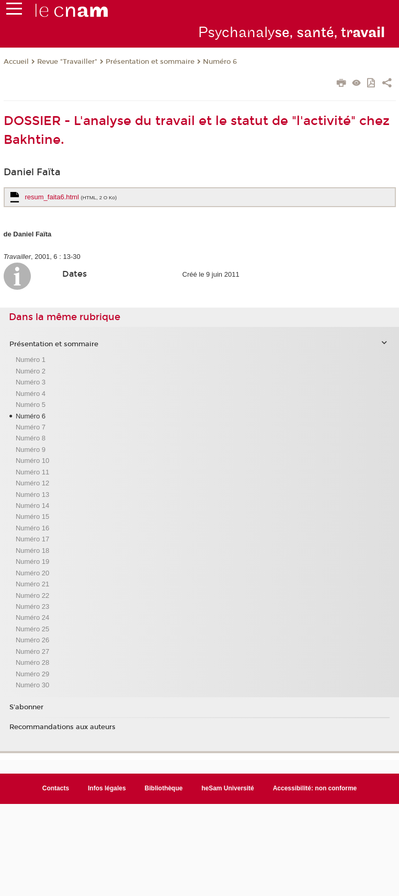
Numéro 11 (32, 472)
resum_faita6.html (71, 197)
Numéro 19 (32, 561)
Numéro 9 (30, 449)
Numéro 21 (32, 584)
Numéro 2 (30, 371)
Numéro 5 (30, 405)
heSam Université (227, 788)
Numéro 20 (32, 573)
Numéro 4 (30, 394)
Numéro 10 (32, 460)
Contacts (55, 788)
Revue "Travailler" (67, 62)
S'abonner (26, 707)
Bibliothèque (164, 788)
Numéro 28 (32, 662)
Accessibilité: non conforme (315, 788)
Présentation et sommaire (150, 62)
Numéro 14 (32, 505)
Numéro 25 (32, 629)
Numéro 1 (30, 360)
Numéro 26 (32, 640)
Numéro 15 (32, 516)
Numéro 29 (32, 674)
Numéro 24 (32, 617)
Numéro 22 (32, 595)
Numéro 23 (32, 606)
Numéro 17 (32, 539)
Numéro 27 (32, 651)
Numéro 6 (220, 62)
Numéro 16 (32, 528)
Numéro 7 (30, 427)
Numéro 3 (30, 382)
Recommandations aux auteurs (62, 727)
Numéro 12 (32, 483)
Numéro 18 (32, 550)
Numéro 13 (32, 494)
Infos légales (107, 788)
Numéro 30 (32, 685)
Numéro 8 (30, 438)
